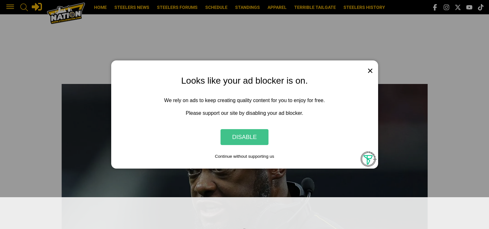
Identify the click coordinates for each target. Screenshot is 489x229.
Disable (244, 137)
